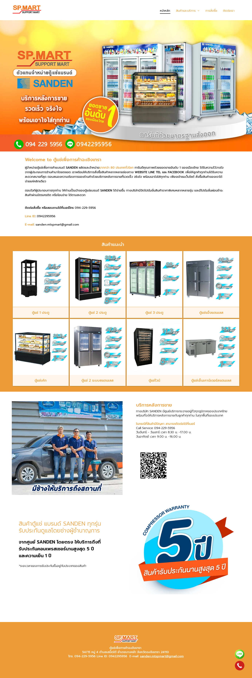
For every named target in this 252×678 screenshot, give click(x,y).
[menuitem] (165, 11)
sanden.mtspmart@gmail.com (162, 656)
